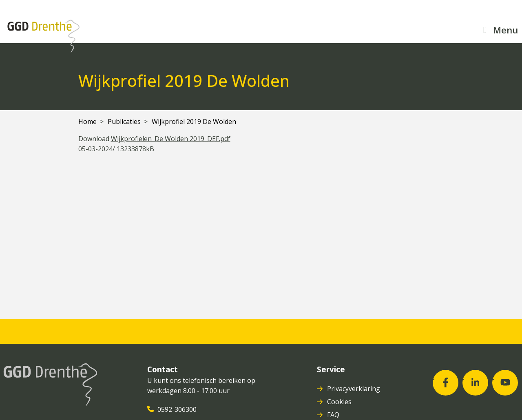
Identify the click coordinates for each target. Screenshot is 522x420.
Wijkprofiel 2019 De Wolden (194, 121)
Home (87, 121)
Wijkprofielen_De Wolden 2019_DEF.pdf (170, 138)
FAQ (334, 414)
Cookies (340, 401)
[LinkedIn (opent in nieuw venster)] (475, 383)
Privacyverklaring (354, 388)
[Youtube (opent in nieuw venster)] (505, 383)
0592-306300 (177, 409)
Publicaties (124, 121)
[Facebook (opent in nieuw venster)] (445, 383)
